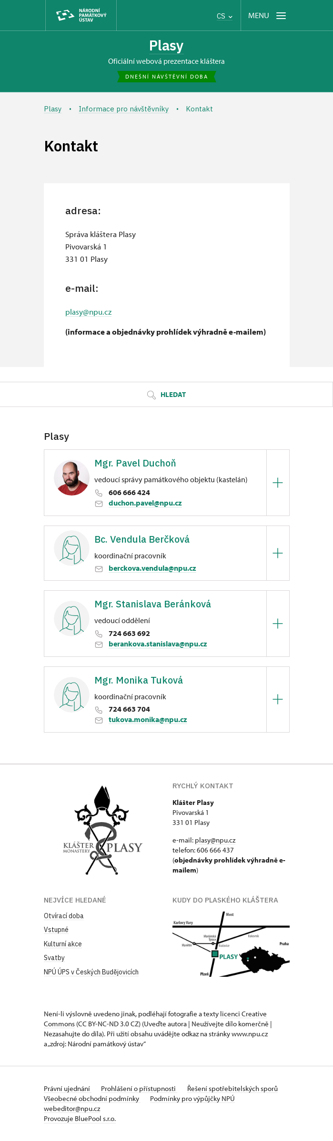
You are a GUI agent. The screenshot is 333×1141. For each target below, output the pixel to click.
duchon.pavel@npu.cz (145, 503)
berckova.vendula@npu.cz (152, 569)
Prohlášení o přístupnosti (141, 1088)
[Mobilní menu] (268, 15)
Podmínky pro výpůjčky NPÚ (194, 1098)
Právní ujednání (67, 1088)
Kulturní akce (63, 945)
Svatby (54, 958)
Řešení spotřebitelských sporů (236, 1088)
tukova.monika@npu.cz (148, 720)
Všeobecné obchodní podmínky (92, 1098)
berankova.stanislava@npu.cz (158, 644)
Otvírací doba (64, 916)
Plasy (166, 46)
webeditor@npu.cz (72, 1108)
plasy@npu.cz (88, 312)
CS (224, 15)
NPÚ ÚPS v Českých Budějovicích (91, 973)
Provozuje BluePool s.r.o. (80, 1118)
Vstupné (56, 930)
